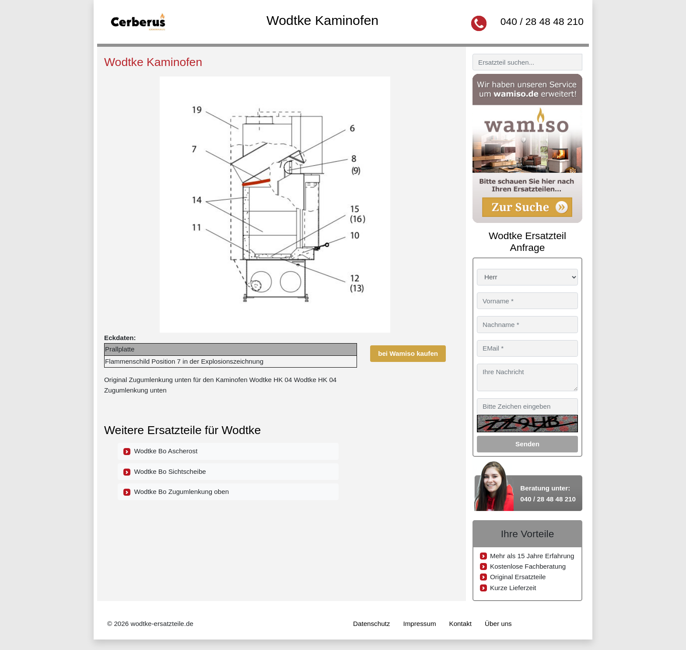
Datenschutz (371, 623)
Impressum (419, 623)
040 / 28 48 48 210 (542, 21)
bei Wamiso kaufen (408, 353)
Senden (527, 444)
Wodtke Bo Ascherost (160, 451)
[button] (438, 84)
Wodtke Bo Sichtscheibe (164, 472)
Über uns (498, 623)
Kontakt (460, 623)
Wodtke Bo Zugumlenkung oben (176, 492)
